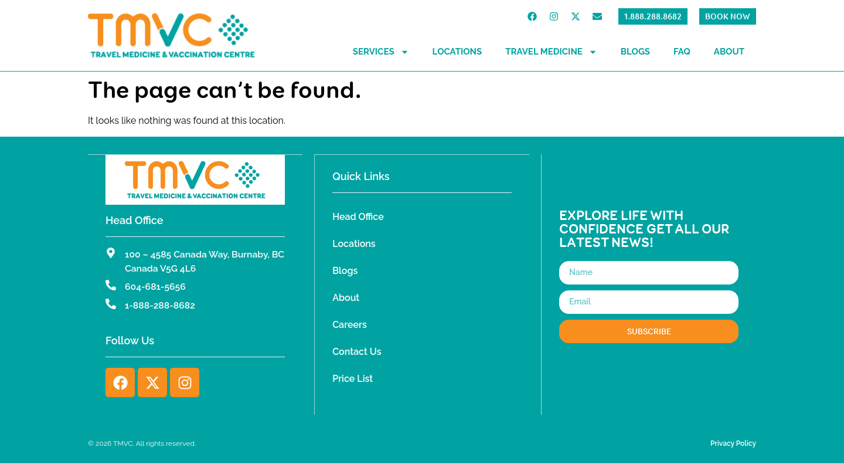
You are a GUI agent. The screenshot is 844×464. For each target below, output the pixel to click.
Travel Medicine (551, 52)
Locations (457, 51)
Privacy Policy (733, 444)
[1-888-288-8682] (111, 304)
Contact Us (356, 351)
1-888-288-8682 (160, 305)
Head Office (358, 216)
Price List (352, 378)
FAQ (681, 51)
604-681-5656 (156, 286)
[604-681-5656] (111, 285)
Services (381, 52)
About (729, 51)
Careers (349, 324)
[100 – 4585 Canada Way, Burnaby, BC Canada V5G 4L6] (111, 252)
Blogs (635, 51)
